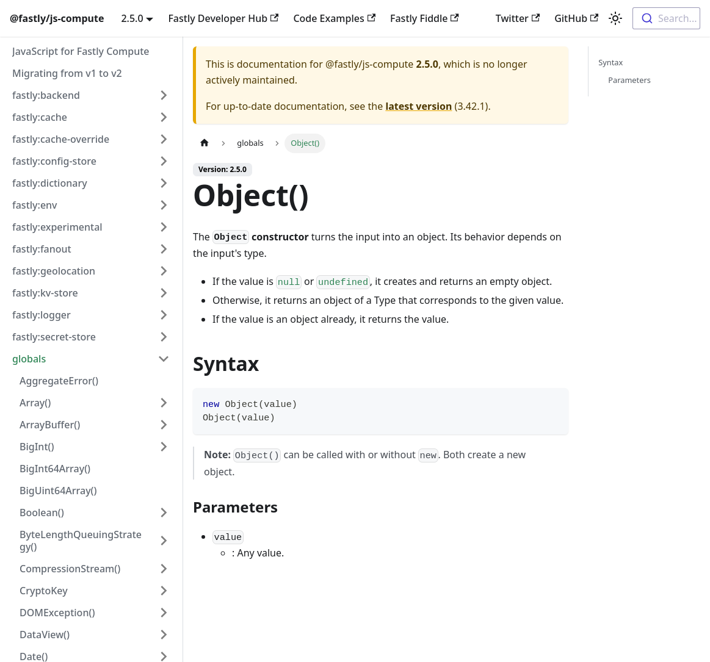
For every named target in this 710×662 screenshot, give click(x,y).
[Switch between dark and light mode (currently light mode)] (615, 18)
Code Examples (334, 18)
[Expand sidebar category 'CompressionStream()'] (163, 568)
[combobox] (666, 18)
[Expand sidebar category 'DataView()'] (163, 634)
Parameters (629, 79)
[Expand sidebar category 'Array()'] (163, 402)
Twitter (518, 18)
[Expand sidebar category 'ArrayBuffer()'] (163, 424)
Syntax (610, 62)
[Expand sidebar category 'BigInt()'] (163, 446)
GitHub (576, 18)
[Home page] (204, 143)
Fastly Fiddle (424, 18)
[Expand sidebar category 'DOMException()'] (163, 612)
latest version (418, 106)
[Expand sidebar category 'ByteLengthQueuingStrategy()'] (163, 540)
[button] (91, 95)
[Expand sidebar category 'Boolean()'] (163, 512)
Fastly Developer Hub (223, 18)
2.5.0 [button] (132, 18)
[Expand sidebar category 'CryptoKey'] (163, 590)
